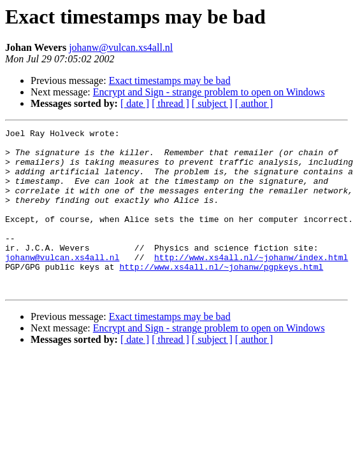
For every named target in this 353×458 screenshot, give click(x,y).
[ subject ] (212, 103)
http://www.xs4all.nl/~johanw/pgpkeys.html (221, 295)
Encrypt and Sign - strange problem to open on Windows (209, 92)
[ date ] (134, 103)
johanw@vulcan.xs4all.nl (121, 47)
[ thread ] (170, 103)
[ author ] (254, 103)
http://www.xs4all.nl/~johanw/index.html (251, 283)
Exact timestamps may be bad (170, 80)
